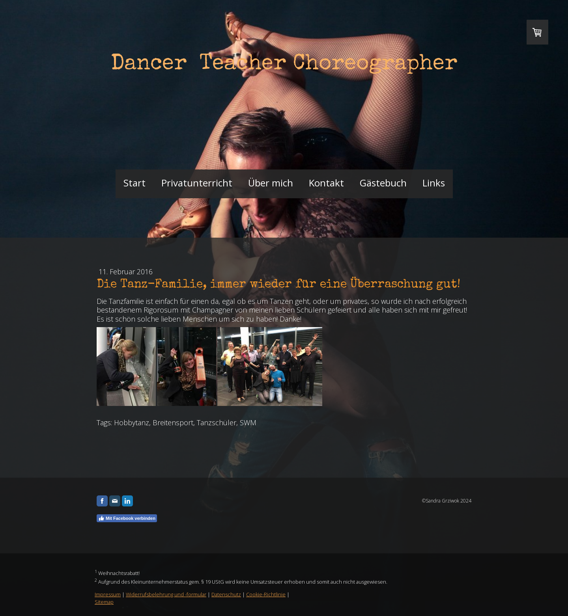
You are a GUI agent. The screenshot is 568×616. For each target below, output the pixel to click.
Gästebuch (383, 182)
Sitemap (104, 601)
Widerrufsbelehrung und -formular (166, 594)
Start (134, 182)
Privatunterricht (196, 182)
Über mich (270, 182)
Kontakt (326, 182)
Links (433, 182)
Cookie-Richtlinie (266, 594)
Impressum (108, 594)
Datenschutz (226, 594)
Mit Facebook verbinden (126, 518)
